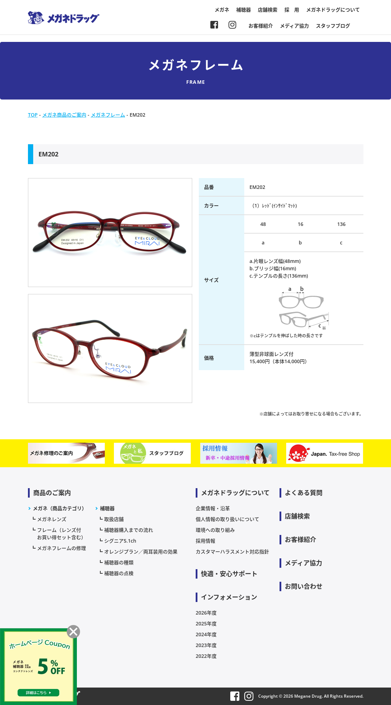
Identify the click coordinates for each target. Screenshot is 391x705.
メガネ (222, 9)
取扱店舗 (114, 519)
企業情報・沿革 (213, 508)
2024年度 (206, 634)
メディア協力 (294, 25)
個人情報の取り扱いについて (227, 519)
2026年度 (206, 612)
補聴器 (243, 9)
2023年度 (206, 645)
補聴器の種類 (118, 562)
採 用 (291, 9)
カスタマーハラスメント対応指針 (232, 551)
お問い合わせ (304, 586)
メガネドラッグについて (333, 9)
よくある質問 (304, 493)
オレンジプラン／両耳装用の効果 (141, 551)
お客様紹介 (260, 25)
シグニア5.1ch (120, 540)
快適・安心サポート (229, 574)
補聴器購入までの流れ (128, 530)
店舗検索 (267, 9)
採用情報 (205, 540)
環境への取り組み (215, 530)
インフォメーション (229, 597)
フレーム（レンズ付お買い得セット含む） (61, 534)
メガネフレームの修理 (61, 548)
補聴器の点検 (118, 573)
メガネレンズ (51, 519)
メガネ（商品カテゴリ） (60, 508)
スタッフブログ (333, 25)
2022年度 (206, 656)
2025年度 (206, 623)
